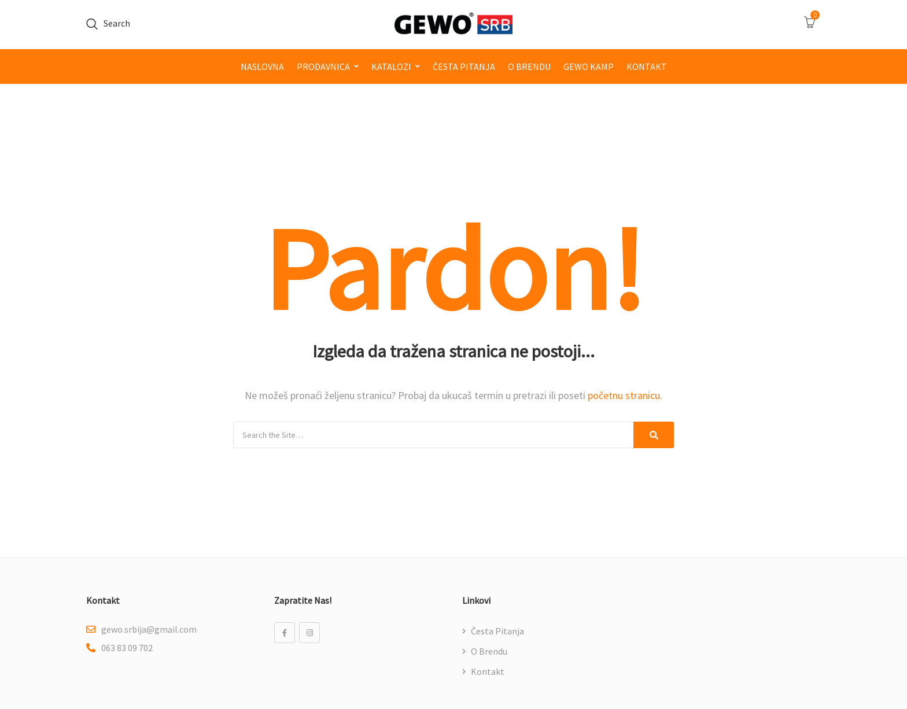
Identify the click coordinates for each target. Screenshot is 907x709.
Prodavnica (323, 66)
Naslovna (262, 66)
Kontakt (646, 66)
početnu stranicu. (625, 395)
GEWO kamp (588, 66)
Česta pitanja (464, 66)
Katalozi (391, 66)
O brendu (529, 66)
